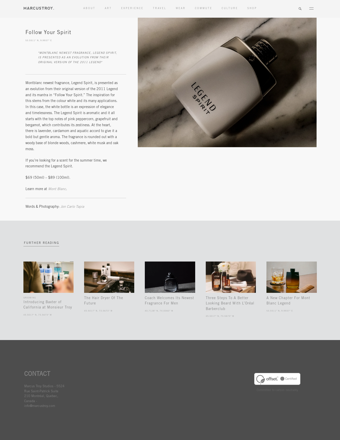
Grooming (29, 298)
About (89, 8)
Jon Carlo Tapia (72, 207)
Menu (311, 9)
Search (300, 9)
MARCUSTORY (39, 8)
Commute (203, 8)
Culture (230, 8)
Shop (252, 8)
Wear (181, 8)
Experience (132, 8)
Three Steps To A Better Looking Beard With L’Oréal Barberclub (230, 303)
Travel (159, 8)
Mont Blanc (57, 189)
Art (108, 8)
